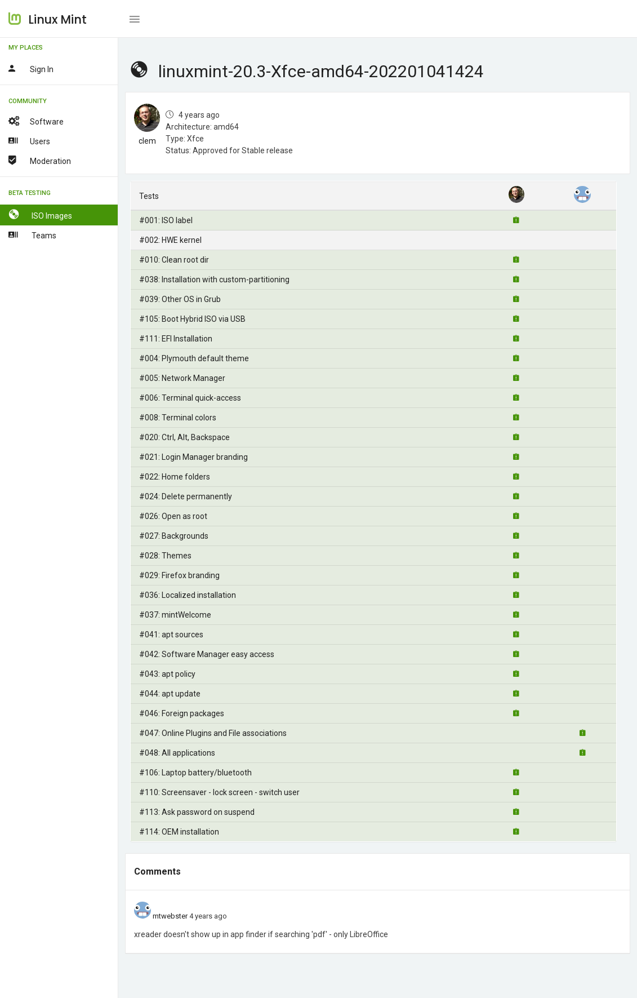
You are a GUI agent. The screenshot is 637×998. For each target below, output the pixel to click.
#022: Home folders (174, 476)
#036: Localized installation (187, 595)
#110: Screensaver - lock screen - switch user (219, 792)
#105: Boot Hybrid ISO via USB (192, 318)
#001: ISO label (166, 220)
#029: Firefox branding (179, 575)
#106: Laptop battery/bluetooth (195, 772)
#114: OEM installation (179, 831)
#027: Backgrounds (173, 535)
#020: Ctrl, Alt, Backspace (184, 437)
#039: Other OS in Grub (180, 299)
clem (147, 140)
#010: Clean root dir (174, 259)
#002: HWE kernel (170, 240)
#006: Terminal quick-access (190, 397)
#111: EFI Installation (175, 338)
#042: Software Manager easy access (206, 654)
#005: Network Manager (182, 378)
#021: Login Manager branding (193, 457)
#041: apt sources (171, 634)
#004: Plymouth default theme (194, 358)
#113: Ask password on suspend (197, 812)
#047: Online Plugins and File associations (213, 733)
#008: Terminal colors (177, 417)
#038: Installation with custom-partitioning (214, 279)
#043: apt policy (167, 673)
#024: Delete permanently (185, 496)
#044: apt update (170, 693)
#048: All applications (177, 752)
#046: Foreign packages (181, 713)
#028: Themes (165, 555)
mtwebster (170, 916)
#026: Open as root (173, 516)
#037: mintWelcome (175, 614)
